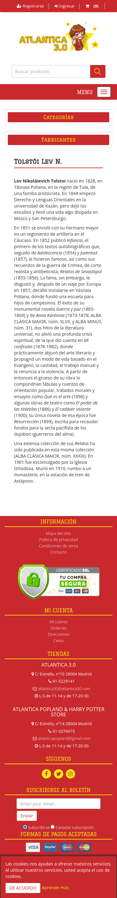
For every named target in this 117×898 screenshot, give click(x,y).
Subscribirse (38, 827)
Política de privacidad (58, 539)
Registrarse (30, 6)
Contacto (58, 552)
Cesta (58, 640)
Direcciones (58, 634)
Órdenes (58, 628)
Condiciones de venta (58, 546)
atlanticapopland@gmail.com (64, 738)
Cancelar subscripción (75, 827)
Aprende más (55, 887)
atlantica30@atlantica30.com (64, 688)
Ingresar (65, 6)
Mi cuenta (58, 622)
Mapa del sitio (58, 533)
